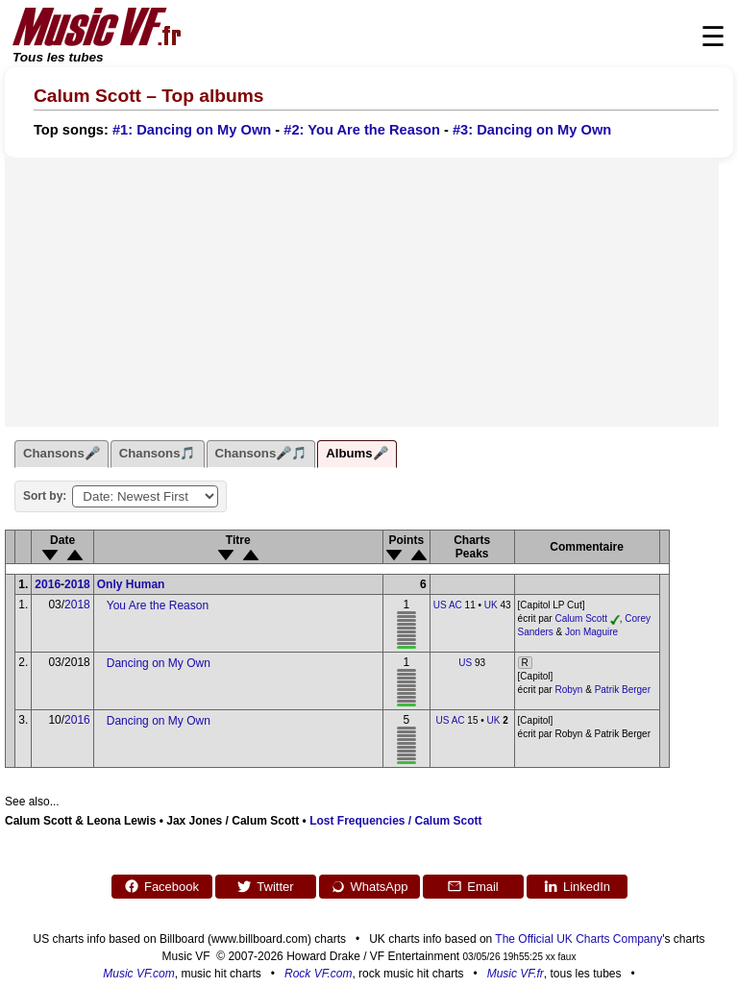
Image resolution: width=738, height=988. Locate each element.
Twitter (264, 886)
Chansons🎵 (157, 453)
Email (473, 886)
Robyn (568, 689)
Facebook (161, 886)
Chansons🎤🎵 (261, 453)
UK (491, 605)
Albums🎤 (356, 453)
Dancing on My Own (158, 663)
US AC (447, 605)
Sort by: (44, 496)
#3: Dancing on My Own (532, 129)
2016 (48, 584)
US (465, 662)
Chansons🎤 (61, 453)
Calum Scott (580, 618)
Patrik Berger (623, 689)
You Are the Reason (158, 605)
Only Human (131, 584)
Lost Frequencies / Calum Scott (395, 820)
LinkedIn (576, 886)
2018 (77, 584)
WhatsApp (369, 886)
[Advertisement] (362, 292)
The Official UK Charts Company (578, 939)
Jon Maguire (591, 632)
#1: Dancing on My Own (191, 129)
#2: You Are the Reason (361, 129)
